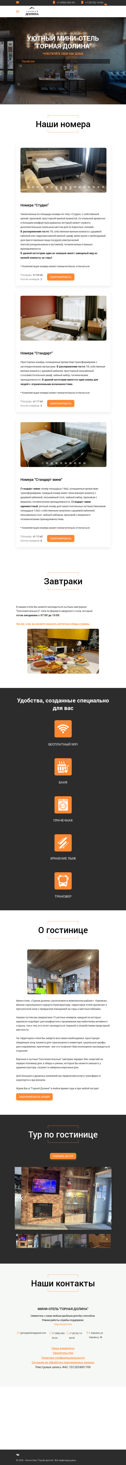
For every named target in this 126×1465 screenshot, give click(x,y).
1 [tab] (24, 187)
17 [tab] (98, 187)
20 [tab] (61, 189)
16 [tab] (94, 187)
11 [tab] (70, 187)
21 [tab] (66, 189)
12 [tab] (75, 187)
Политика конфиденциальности (63, 1358)
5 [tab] (42, 187)
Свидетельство (63, 1353)
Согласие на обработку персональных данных (63, 1362)
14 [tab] (84, 187)
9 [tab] (61, 187)
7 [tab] (52, 187)
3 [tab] (33, 187)
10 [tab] (66, 187)
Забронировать (61, 277)
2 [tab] (28, 187)
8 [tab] (56, 187)
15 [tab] (89, 187)
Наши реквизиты (63, 1348)
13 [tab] (80, 187)
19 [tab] (56, 189)
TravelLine (28, 61)
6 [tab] (47, 187)
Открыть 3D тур (63, 1156)
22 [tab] (70, 189)
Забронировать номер (34, 1096)
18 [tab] (103, 187)
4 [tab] (38, 187)
